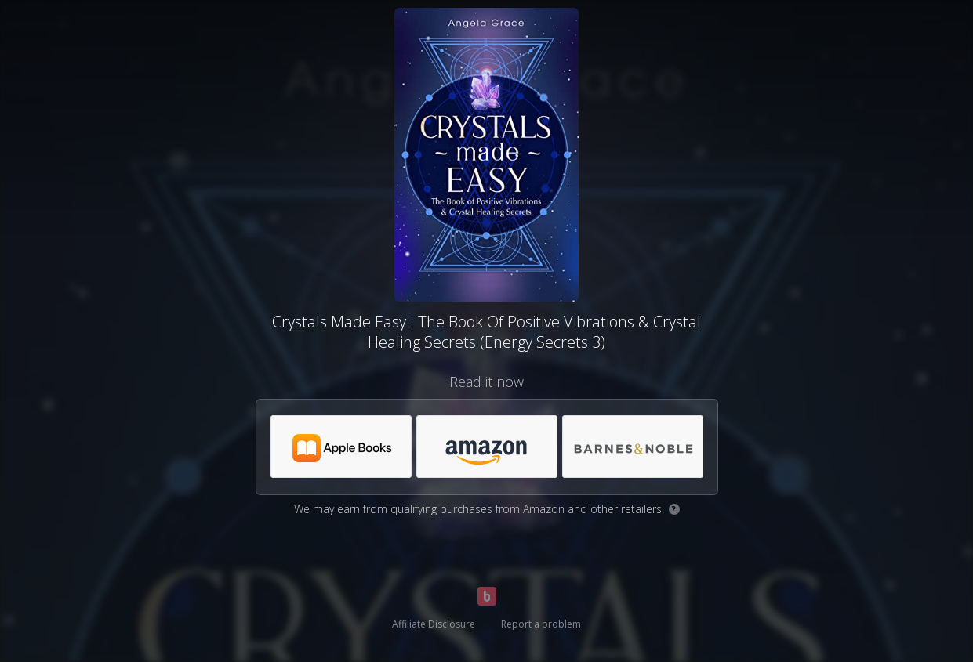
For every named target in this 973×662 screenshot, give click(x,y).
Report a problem (541, 624)
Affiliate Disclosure (433, 624)
